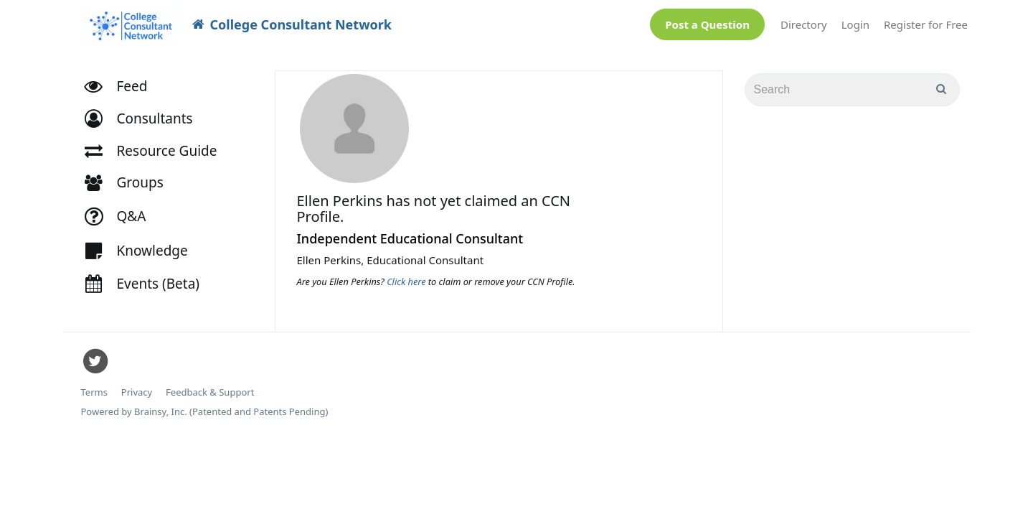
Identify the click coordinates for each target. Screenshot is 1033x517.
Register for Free (926, 21)
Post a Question (707, 21)
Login (855, 21)
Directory (803, 21)
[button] (145, 112)
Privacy (136, 385)
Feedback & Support (210, 385)
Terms (94, 385)
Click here (407, 274)
